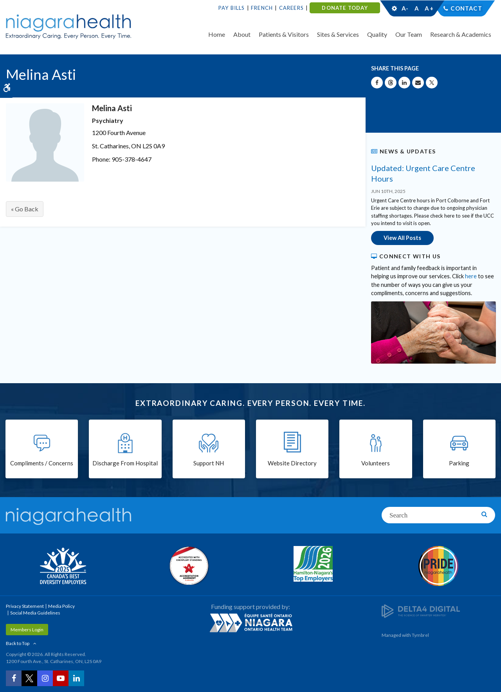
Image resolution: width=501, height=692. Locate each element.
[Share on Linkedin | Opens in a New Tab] (404, 82)
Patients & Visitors (284, 34)
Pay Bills (231, 8)
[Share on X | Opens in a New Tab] (432, 82)
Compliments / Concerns (41, 463)
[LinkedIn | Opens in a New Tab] (76, 678)
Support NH (208, 463)
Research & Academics (460, 34)
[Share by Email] (418, 82)
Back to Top (17, 643)
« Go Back (24, 209)
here (471, 276)
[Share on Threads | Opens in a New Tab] (390, 82)
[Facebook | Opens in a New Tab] (14, 678)
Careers (291, 8)
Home (216, 34)
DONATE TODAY (345, 8)
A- (405, 8)
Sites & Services (338, 34)
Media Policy (61, 606)
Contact (466, 8)
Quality (377, 34)
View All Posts (402, 237)
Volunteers (375, 463)
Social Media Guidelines (35, 612)
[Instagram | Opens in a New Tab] (45, 678)
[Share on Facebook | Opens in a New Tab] (377, 82)
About (241, 34)
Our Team (408, 34)
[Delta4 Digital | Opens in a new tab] (421, 610)
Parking (459, 463)
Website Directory (292, 463)
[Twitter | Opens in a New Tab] (29, 678)
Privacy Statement (25, 606)
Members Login (27, 629)
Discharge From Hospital (125, 463)
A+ (429, 8)
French (262, 8)
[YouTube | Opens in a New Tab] (60, 678)
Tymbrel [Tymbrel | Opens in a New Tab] (420, 635)
